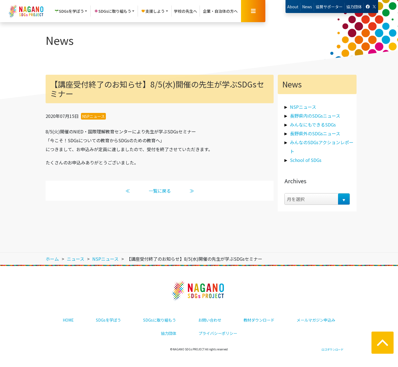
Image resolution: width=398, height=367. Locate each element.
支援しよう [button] (153, 11)
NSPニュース (93, 116)
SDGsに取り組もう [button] (112, 11)
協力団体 (354, 6)
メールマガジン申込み (316, 320)
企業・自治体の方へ (220, 11)
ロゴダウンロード (332, 349)
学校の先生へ (185, 11)
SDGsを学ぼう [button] (69, 11)
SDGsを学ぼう (108, 320)
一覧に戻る (160, 190)
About (292, 6)
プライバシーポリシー (217, 333)
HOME (68, 320)
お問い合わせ (209, 320)
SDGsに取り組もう (159, 320)
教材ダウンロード (258, 320)
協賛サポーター (329, 6)
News (307, 6)
